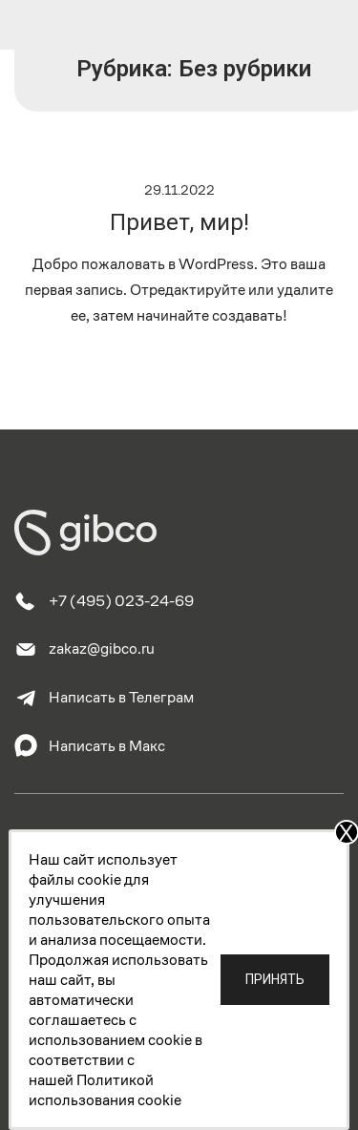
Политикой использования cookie (105, 1090)
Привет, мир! (179, 222)
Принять (275, 979)
